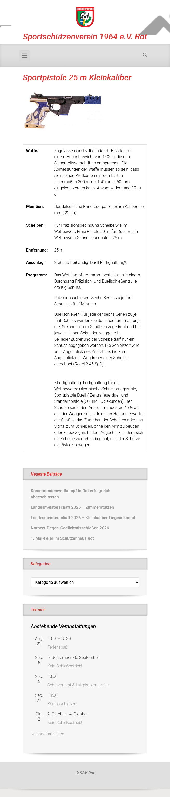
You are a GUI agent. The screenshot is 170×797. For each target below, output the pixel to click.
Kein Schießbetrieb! (64, 666)
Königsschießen (62, 703)
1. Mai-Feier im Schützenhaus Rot (62, 538)
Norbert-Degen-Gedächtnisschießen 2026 (70, 528)
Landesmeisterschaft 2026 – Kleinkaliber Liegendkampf (83, 517)
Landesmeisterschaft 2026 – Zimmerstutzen (72, 507)
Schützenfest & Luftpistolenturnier (78, 685)
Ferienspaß (57, 647)
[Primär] (24, 55)
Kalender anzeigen (47, 733)
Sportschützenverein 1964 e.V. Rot (85, 36)
